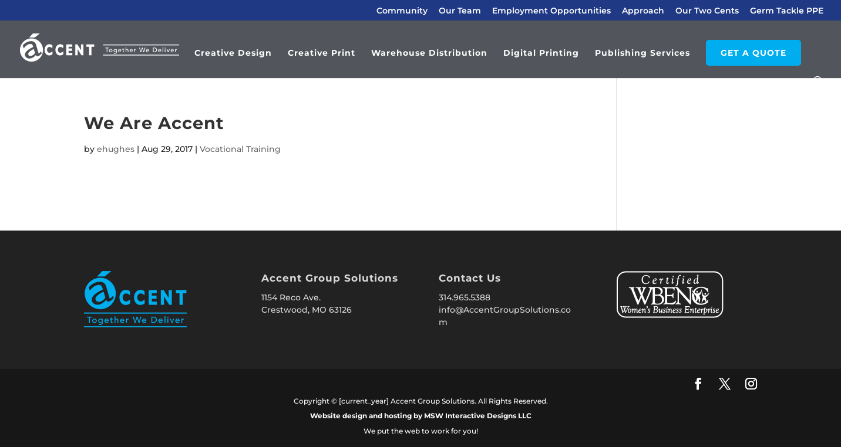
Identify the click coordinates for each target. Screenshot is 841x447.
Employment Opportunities (551, 11)
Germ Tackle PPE (786, 11)
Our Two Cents (707, 11)
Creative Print (321, 53)
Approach (643, 11)
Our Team (460, 11)
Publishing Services (642, 53)
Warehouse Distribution (429, 53)
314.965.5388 (464, 297)
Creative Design (233, 53)
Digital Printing (541, 53)
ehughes (115, 149)
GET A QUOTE (753, 53)
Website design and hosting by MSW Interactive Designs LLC (420, 415)
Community (402, 11)
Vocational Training (240, 149)
